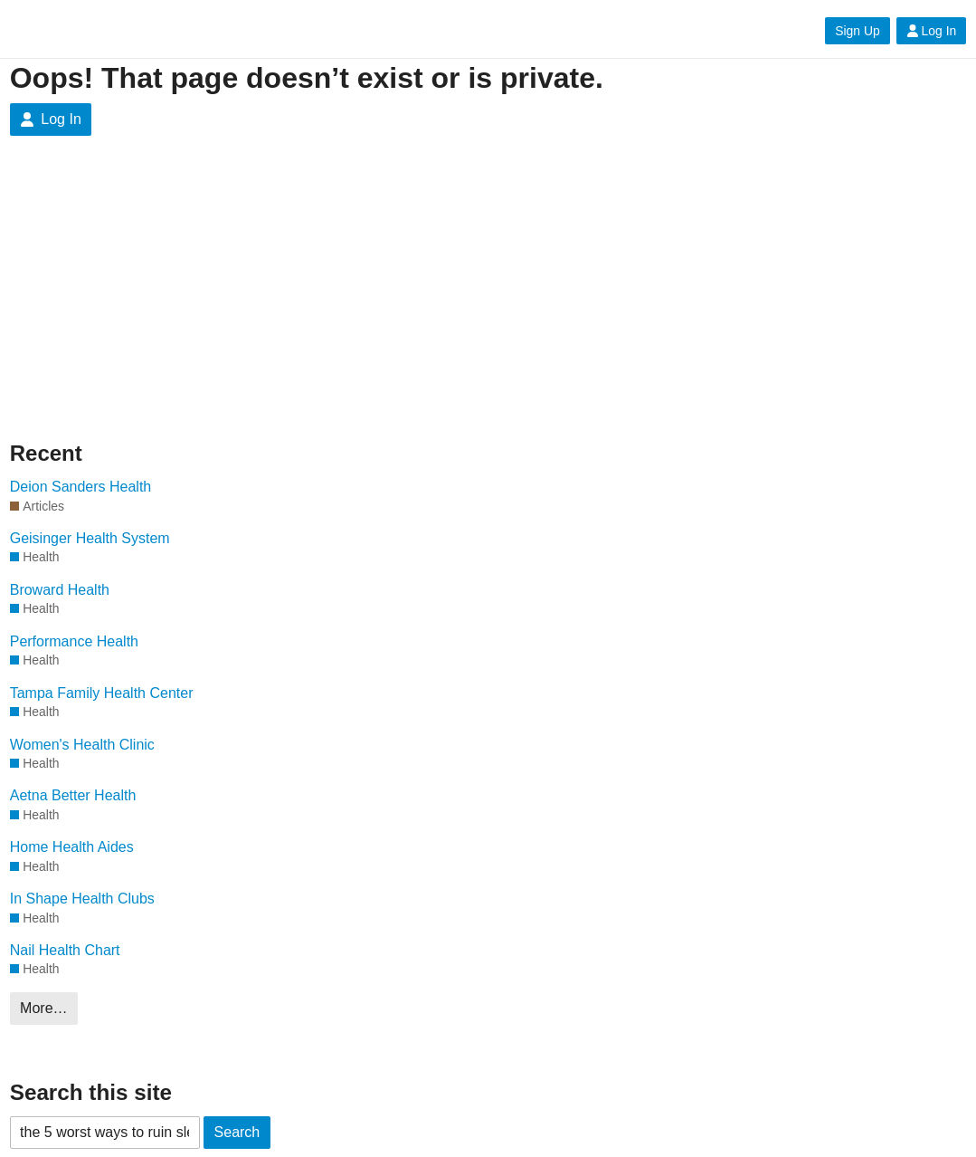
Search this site (91, 1092)
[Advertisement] (182, 302)
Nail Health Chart (65, 950)
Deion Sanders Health (81, 486)
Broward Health (59, 590)
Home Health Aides (72, 847)
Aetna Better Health (73, 795)
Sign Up (857, 31)
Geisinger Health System (90, 538)
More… (43, 1008)
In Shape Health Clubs (82, 898)
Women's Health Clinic (82, 744)
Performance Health (74, 641)
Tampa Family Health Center (102, 693)
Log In (931, 31)
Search (237, 1132)
